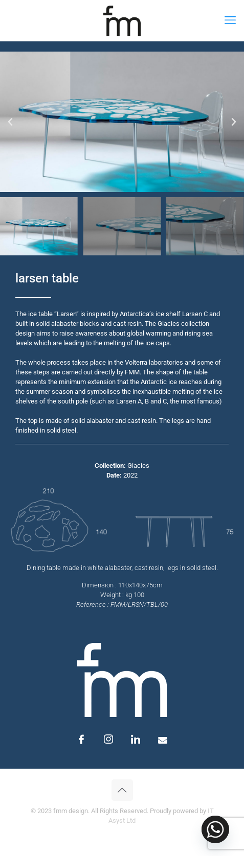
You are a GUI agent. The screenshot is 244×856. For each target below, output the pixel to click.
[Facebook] (81, 740)
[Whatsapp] (215, 829)
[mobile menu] (230, 20)
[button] (10, 122)
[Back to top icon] (122, 790)
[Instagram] (108, 740)
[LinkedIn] (135, 740)
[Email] (162, 740)
